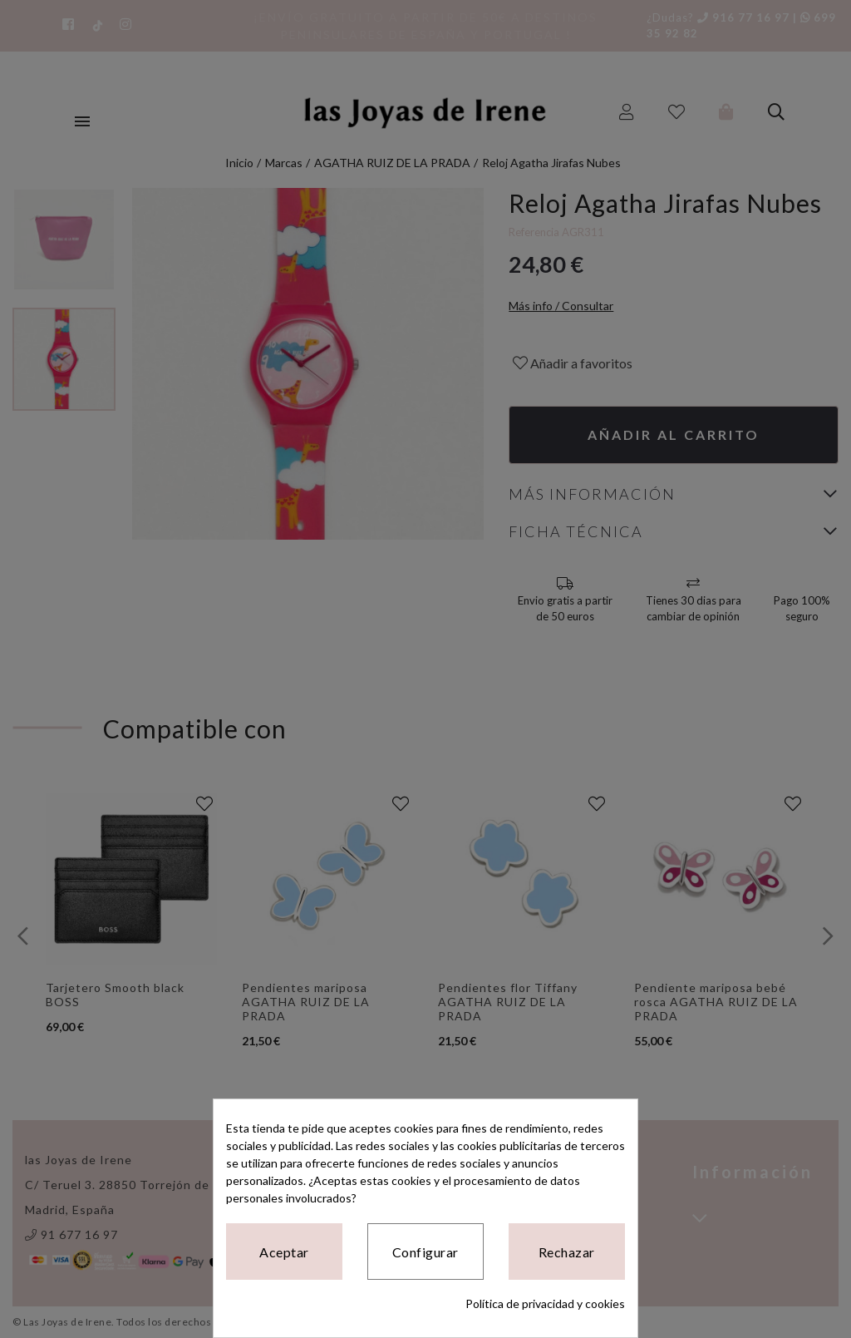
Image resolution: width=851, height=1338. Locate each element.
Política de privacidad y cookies (545, 1303)
